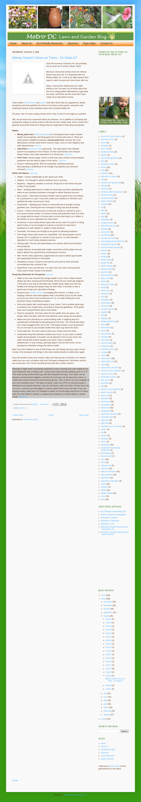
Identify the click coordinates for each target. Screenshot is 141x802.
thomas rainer (106, 456)
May (105, 700)
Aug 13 (109, 661)
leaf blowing (105, 328)
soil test (104, 435)
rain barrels (105, 401)
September (108, 612)
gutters (103, 281)
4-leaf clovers (29, 102)
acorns (43, 102)
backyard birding (107, 152)
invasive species (107, 309)
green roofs (105, 278)
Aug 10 (109, 669)
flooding (104, 257)
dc (102, 207)
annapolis (105, 146)
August (107, 616)
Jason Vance (115, 766)
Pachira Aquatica (41, 134)
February (107, 711)
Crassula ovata (35, 149)
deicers (104, 213)
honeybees (105, 300)
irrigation (104, 312)
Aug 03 (109, 685)
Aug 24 (109, 637)
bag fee (104, 155)
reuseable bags (107, 417)
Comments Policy (108, 749)
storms (103, 442)
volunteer (104, 468)
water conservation (108, 471)
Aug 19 (109, 647)
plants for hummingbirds (110, 389)
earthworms (105, 232)
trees (103, 459)
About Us (27, 43)
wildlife (103, 490)
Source (38, 145)
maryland (104, 337)
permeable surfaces (109, 377)
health (103, 287)
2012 (103, 595)
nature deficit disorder (109, 368)
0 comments (44, 404)
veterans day (106, 465)
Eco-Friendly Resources (50, 43)
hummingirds (106, 303)
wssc (103, 499)
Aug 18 (109, 651)
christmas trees (107, 195)
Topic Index (89, 43)
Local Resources (107, 756)
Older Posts (84, 415)
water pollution (106, 475)
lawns (103, 324)
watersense (105, 478)
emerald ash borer (108, 238)
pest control (105, 380)
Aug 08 (109, 672)
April (106, 704)
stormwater (105, 445)
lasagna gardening (108, 321)
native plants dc (107, 361)
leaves (103, 331)
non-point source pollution (111, 371)
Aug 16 (109, 658)
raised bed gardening (109, 414)
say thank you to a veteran (111, 426)
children (104, 186)
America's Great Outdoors (111, 136)
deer (102, 210)
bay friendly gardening (110, 158)
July (105, 693)
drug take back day (108, 226)
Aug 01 (109, 689)
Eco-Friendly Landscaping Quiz (113, 511)
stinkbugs (105, 439)
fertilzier (104, 254)
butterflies (105, 173)
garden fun (23, 408)
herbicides (105, 294)
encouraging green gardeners (113, 241)
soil (102, 432)
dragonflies (105, 220)
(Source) (68, 154)
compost (104, 204)
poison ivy (105, 395)
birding (103, 167)
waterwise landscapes (110, 481)
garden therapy (107, 266)
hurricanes (105, 306)
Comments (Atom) (30, 419)
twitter (103, 462)
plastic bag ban (107, 392)
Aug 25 (109, 633)
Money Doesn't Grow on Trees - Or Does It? (44, 58)
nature (103, 365)
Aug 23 (109, 640)
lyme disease (106, 334)
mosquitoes (105, 346)
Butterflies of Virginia (109, 518)
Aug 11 (109, 665)
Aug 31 (109, 619)
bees (103, 161)
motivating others (108, 349)
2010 (103, 719)
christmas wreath (108, 198)
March (106, 707)
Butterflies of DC (107, 524)
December (108, 602)
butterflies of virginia (109, 176)
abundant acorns (107, 139)
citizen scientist (107, 201)
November (108, 605)
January (107, 715)
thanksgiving (106, 453)
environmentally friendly (110, 247)
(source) (33, 173)
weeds (103, 484)
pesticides (105, 383)
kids (102, 315)
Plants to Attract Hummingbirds (113, 515)
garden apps (106, 260)
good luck (105, 272)
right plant (105, 423)
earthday (104, 229)
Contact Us (107, 43)
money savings (107, 343)
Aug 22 (109, 644)
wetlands (104, 487)
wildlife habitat (106, 493)
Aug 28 (109, 630)
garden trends (106, 269)
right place (105, 420)
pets (102, 386)
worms (103, 496)
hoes (103, 297)
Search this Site (107, 759)
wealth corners (36, 292)
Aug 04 (109, 676)
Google (15, 780)
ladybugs (104, 318)
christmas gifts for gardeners (112, 192)
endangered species (109, 244)
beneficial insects (108, 164)
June (106, 697)
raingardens (105, 411)
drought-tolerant (107, 223)
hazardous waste (108, 284)
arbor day (105, 149)
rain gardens (106, 405)
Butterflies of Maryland (110, 521)
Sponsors (73, 43)
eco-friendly (105, 235)
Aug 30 (109, 623)
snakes (104, 429)
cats (102, 179)
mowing (104, 352)
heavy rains (105, 290)
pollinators (105, 398)
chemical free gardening (110, 183)
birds (103, 170)
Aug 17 (109, 654)
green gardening (107, 275)
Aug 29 (109, 626)
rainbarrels (105, 408)
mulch (103, 355)
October (107, 609)
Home (13, 43)
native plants (106, 358)
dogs (103, 217)
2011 (103, 599)
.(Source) (29, 169)
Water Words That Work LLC (75, 795)
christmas (105, 189)
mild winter (105, 340)
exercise (104, 250)
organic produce (107, 374)
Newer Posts (18, 415)
